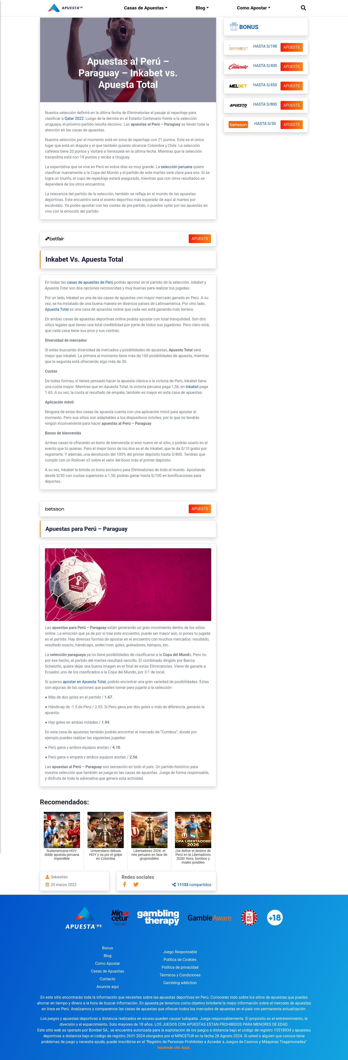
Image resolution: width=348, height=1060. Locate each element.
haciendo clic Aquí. (174, 1047)
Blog (200, 8)
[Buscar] (303, 8)
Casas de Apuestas (144, 8)
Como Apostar (252, 8)
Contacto (108, 979)
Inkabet (192, 386)
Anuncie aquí (107, 986)
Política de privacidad (180, 967)
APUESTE (200, 238)
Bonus (248, 27)
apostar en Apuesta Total (84, 681)
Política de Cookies (180, 959)
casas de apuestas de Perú (90, 282)
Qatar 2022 (74, 118)
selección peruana (176, 167)
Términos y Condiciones (180, 975)
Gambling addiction (180, 983)
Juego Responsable (180, 952)
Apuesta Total (57, 309)
